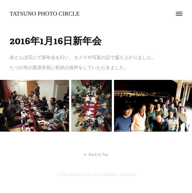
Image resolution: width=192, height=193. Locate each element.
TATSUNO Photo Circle (45, 13)
